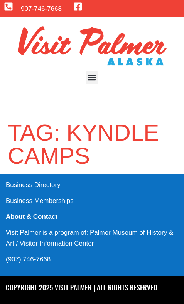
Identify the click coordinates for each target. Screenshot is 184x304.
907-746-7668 (41, 8)
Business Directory (33, 185)
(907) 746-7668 (28, 259)
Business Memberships (40, 200)
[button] (92, 77)
